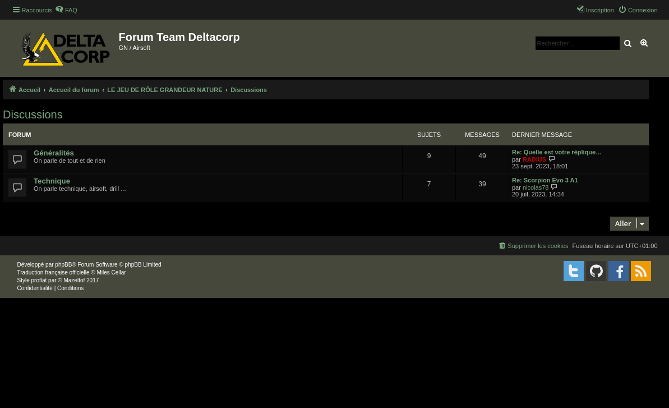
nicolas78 (535, 187)
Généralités (54, 153)
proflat (39, 280)
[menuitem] (66, 10)
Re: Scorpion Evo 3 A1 (545, 180)
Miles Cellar (111, 272)
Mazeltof (74, 280)
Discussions (33, 114)
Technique (52, 181)
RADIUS (534, 159)
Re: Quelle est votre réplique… (557, 152)
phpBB (63, 265)
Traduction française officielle (53, 272)
